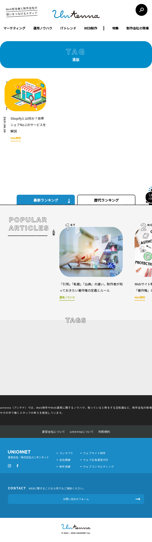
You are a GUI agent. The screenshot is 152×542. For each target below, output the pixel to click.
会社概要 (65, 460)
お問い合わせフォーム (76, 499)
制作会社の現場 (137, 28)
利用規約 (104, 432)
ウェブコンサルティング (98, 466)
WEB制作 (90, 28)
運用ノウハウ (42, 28)
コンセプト (66, 453)
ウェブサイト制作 (94, 453)
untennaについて (82, 432)
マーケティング (14, 28)
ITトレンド (68, 28)
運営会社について (53, 432)
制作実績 (65, 466)
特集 (115, 28)
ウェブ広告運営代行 (96, 460)
